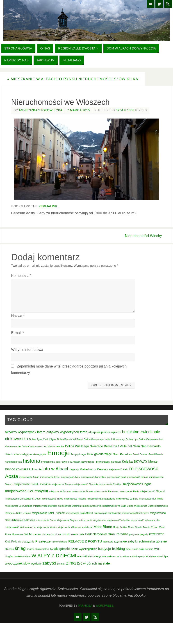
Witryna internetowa (27, 349)
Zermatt (61, 563)
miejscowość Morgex (45, 505)
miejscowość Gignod (152, 491)
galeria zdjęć (103, 454)
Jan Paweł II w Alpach (68, 461)
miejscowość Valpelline (118, 520)
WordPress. (105, 605)
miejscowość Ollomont (70, 505)
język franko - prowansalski (95, 461)
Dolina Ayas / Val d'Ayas (42, 439)
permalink (48, 206)
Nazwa (18, 316)
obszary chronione (51, 534)
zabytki (49, 563)
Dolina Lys (132, 439)
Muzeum (35, 534)
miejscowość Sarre (46, 520)
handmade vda (13, 461)
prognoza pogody (138, 534)
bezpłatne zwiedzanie (141, 432)
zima (71, 562)
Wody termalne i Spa (157, 556)
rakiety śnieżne (59, 541)
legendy (75, 469)
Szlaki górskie (60, 549)
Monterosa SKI (20, 534)
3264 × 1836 (125, 110)
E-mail (17, 333)
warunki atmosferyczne (91, 556)
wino (119, 556)
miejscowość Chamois (86, 484)
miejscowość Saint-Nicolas (107, 513)
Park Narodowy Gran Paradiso (106, 534)
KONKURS (22, 469)
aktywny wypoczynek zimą (66, 432)
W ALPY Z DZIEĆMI (54, 555)
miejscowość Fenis (129, 491)
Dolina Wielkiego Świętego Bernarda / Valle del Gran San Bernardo (113, 446)
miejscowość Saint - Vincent (48, 513)
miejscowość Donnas (60, 491)
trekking (118, 549)
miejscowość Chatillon (110, 484)
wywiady (36, 563)
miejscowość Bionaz (137, 477)
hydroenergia (48, 462)
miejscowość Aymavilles (93, 477)
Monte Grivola (135, 527)
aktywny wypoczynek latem (25, 432)
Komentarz (21, 275)
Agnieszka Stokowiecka (40, 110)
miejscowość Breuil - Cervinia (32, 484)
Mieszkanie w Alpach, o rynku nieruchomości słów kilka (72, 79)
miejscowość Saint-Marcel (79, 513)
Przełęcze (43, 541)
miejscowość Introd (52, 498)
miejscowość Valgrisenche (92, 520)
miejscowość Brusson (62, 484)
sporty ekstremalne (38, 548)
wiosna (127, 556)
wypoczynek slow (17, 563)
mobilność (87, 527)
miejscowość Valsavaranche (145, 520)
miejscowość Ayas (70, 477)
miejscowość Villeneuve (69, 527)
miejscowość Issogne (75, 499)
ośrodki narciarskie (73, 534)
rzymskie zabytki (126, 541)
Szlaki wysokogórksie (84, 549)
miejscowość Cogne (137, 484)
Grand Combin (139, 454)
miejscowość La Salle (127, 499)
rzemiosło (108, 541)
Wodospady (138, 556)
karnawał (116, 461)
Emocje (58, 453)
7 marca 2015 (78, 110)
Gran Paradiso (122, 454)
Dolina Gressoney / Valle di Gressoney (104, 439)
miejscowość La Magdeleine (101, 499)
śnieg (20, 548)
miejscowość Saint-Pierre (135, 513)
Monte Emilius (120, 527)
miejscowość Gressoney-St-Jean (23, 498)
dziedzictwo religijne (18, 454)
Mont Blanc (102, 527)
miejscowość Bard (116, 477)
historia (31, 461)
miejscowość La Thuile (151, 498)
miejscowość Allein (118, 469)
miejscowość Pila (91, 505)
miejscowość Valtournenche (20, 527)
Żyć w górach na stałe (93, 563)
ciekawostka (16, 438)
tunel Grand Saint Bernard (139, 549)
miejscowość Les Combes (18, 506)
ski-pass (9, 549)
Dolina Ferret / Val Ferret (70, 439)
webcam (111, 556)
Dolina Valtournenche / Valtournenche (43, 446)
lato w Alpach (56, 468)
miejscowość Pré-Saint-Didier (117, 506)
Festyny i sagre (78, 454)
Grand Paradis (155, 454)
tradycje (104, 549)
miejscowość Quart (143, 506)
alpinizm (116, 432)
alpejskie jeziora (99, 432)
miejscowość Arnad (29, 477)
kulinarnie (35, 469)
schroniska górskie (153, 541)
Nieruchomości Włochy (143, 236)
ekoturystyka (39, 454)
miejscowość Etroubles (106, 491)
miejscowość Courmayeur (26, 491)
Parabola (85, 605)
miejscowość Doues (82, 491)
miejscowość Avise (50, 477)
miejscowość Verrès (47, 527)
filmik (90, 454)
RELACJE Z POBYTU (85, 541)
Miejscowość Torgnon (67, 520)
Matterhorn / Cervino (94, 469)
